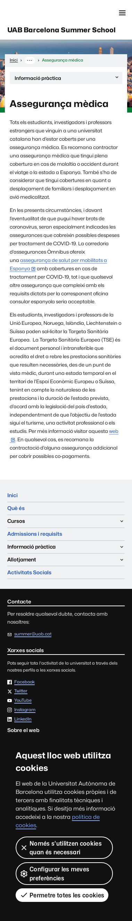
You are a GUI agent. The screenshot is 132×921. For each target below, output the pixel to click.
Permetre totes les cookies (62, 895)
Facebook (24, 682)
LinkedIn (23, 719)
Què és (16, 508)
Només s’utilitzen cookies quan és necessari (61, 848)
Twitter (20, 691)
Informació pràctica (67, 79)
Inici (12, 495)
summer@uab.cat (32, 633)
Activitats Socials (29, 572)
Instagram (24, 710)
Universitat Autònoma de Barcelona (36, 12)
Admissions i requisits (34, 534)
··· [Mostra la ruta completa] (29, 60)
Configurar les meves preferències (54, 873)
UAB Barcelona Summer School (61, 30)
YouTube (23, 701)
